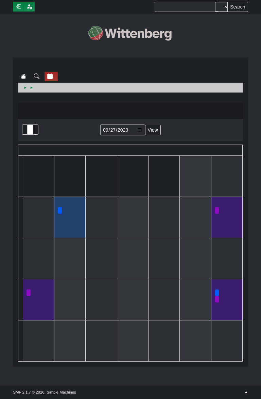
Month (30, 129)
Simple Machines (61, 392)
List (25, 129)
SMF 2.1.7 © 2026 (28, 392)
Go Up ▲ (246, 392)
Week (35, 129)
